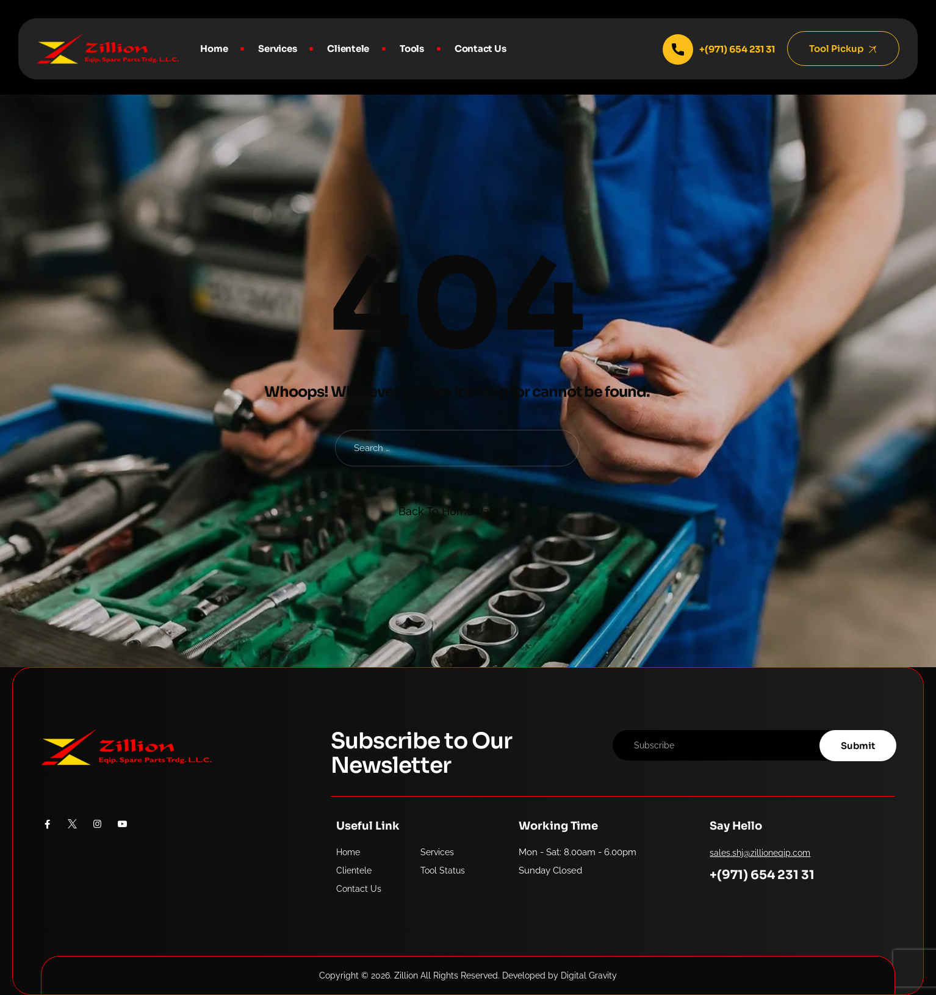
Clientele (348, 48)
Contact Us (480, 48)
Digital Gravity (589, 975)
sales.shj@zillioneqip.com (760, 853)
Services (277, 48)
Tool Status (442, 870)
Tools (412, 48)
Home (214, 48)
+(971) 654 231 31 (762, 875)
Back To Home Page (450, 511)
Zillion (406, 975)
